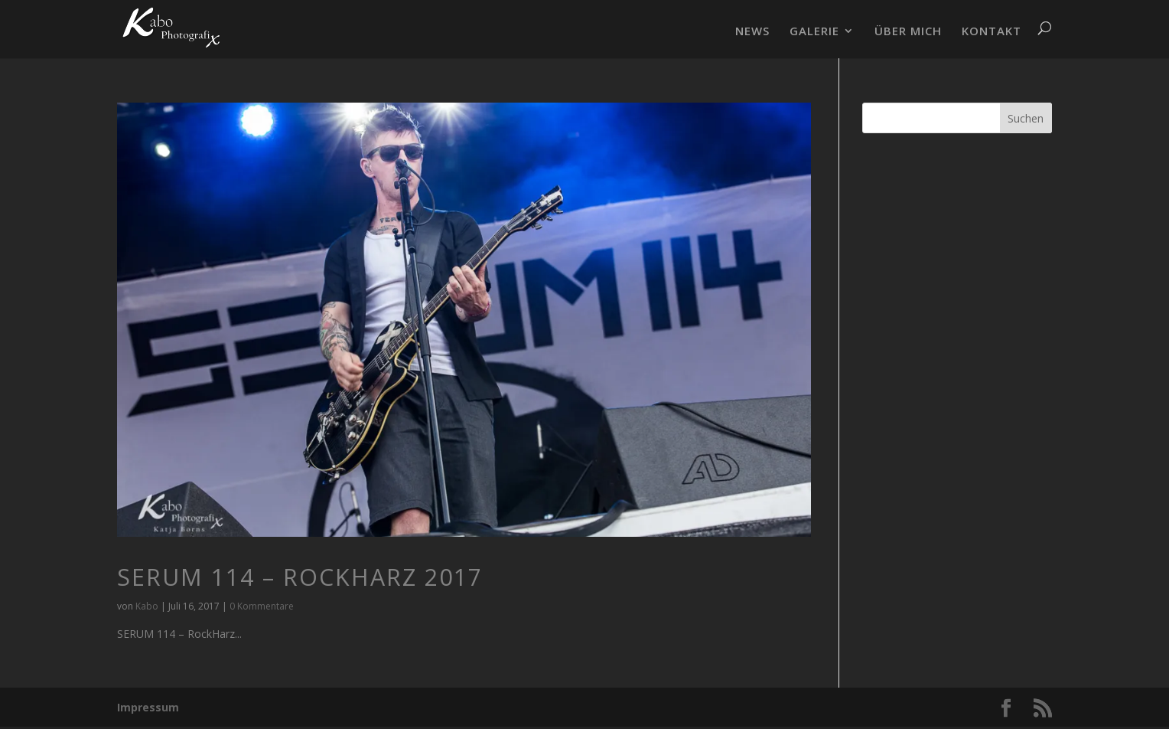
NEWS (752, 31)
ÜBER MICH (908, 31)
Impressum (148, 707)
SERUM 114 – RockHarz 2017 (300, 577)
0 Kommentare (262, 606)
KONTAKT (991, 31)
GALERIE (814, 31)
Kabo (146, 606)
